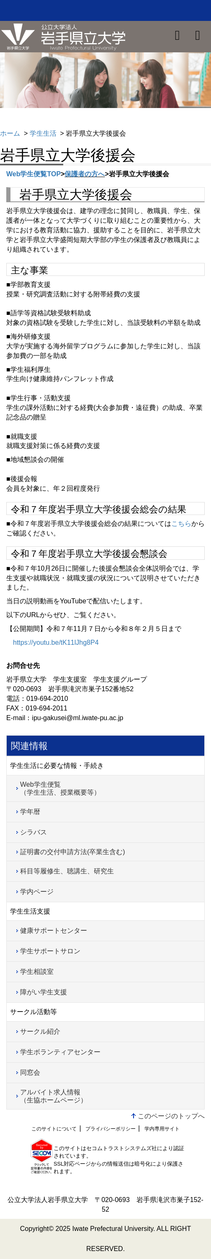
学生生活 (43, 133)
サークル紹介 (40, 1031)
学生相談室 (37, 971)
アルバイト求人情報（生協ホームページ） (53, 1096)
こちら (181, 523)
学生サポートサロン (50, 951)
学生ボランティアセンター (60, 1052)
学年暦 (30, 811)
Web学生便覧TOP (33, 174)
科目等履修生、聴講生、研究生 (67, 871)
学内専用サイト (162, 1129)
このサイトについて (54, 1129)
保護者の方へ (84, 174)
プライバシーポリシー (110, 1129)
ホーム (10, 133)
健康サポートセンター (53, 930)
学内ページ (37, 891)
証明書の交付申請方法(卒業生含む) (72, 851)
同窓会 (30, 1072)
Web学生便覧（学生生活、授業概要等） (60, 788)
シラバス (33, 832)
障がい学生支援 (43, 992)
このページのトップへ (171, 1116)
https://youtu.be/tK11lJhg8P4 (56, 642)
